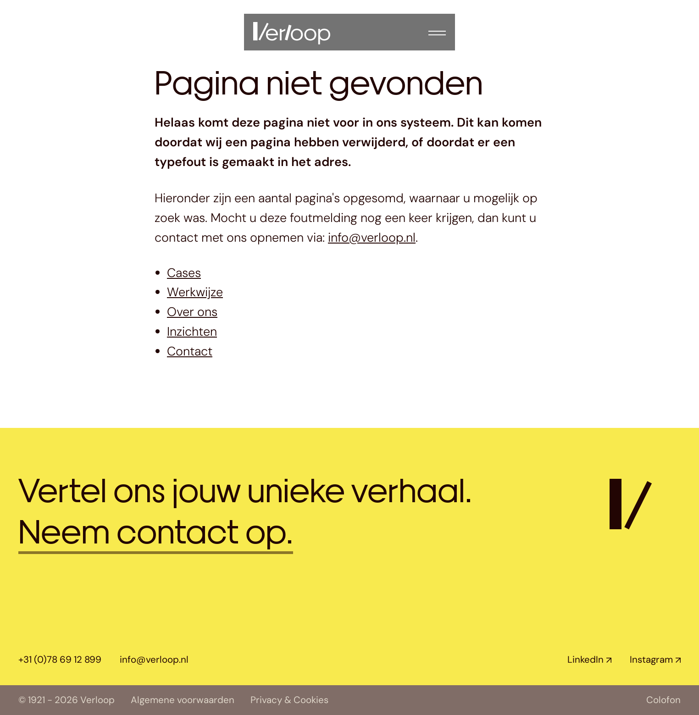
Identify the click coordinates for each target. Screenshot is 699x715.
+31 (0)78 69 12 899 (59, 659)
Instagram (651, 659)
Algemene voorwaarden (182, 700)
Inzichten (192, 331)
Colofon (663, 700)
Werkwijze (195, 292)
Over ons (192, 312)
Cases (184, 273)
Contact (189, 351)
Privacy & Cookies (289, 700)
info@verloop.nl (372, 237)
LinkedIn (585, 659)
